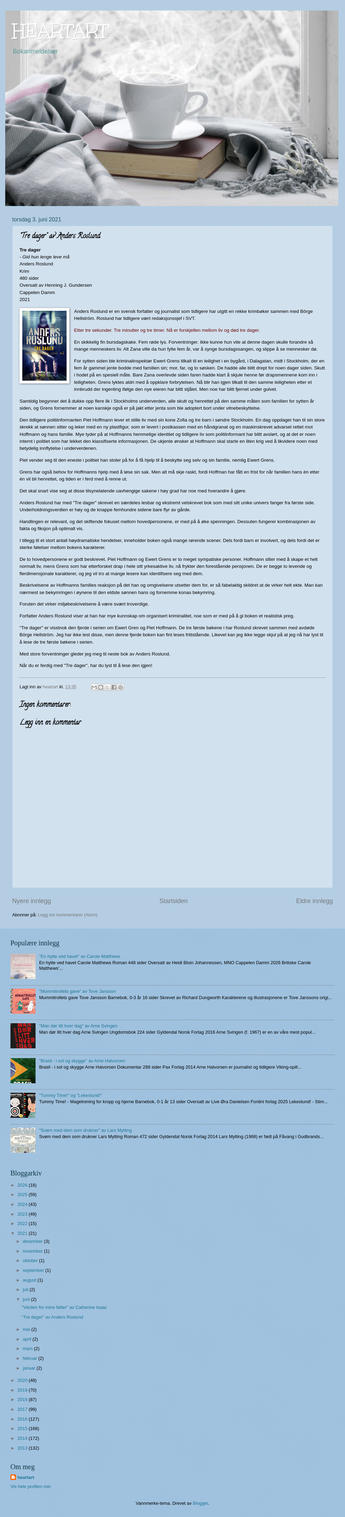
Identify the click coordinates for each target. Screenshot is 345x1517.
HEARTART (60, 31)
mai (27, 1329)
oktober (31, 1260)
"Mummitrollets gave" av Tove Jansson (77, 991)
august (30, 1280)
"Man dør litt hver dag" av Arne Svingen (78, 1025)
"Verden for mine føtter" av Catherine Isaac (64, 1307)
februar (30, 1358)
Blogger (200, 1503)
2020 (23, 1380)
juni (27, 1299)
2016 (23, 1419)
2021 (23, 1233)
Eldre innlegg (314, 900)
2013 (23, 1448)
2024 (23, 1204)
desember (33, 1241)
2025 (23, 1194)
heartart (25, 1477)
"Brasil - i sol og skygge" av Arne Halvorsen (82, 1060)
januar (29, 1368)
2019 (23, 1390)
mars (28, 1348)
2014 (23, 1438)
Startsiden (173, 900)
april (27, 1339)
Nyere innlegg (31, 900)
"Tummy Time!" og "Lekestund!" (70, 1095)
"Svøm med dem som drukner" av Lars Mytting (85, 1130)
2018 (23, 1399)
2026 (23, 1185)
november (33, 1251)
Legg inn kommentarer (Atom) (68, 914)
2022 (23, 1223)
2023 (23, 1214)
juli (26, 1289)
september (34, 1270)
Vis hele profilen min (30, 1486)
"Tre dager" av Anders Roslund (52, 1317)
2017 (23, 1409)
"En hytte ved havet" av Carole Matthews (79, 956)
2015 (23, 1428)
